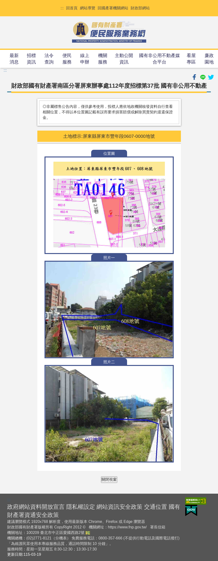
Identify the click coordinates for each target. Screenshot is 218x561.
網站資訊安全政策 (119, 506)
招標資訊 (31, 58)
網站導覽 (87, 8)
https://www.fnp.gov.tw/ (127, 527)
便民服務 (67, 58)
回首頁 (72, 8)
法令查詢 (49, 58)
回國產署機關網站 (113, 8)
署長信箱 (157, 527)
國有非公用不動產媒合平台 (159, 58)
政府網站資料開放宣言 (36, 506)
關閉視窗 (109, 479)
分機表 (61, 538)
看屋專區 (191, 58)
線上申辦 (84, 58)
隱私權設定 (80, 506)
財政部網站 (140, 8)
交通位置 (155, 506)
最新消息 (14, 58)
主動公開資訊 (124, 58)
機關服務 (102, 58)
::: (62, 8)
